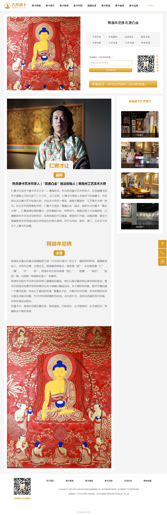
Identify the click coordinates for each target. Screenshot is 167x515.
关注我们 (150, 6)
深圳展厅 (140, 227)
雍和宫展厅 (140, 166)
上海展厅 (140, 196)
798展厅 (140, 135)
